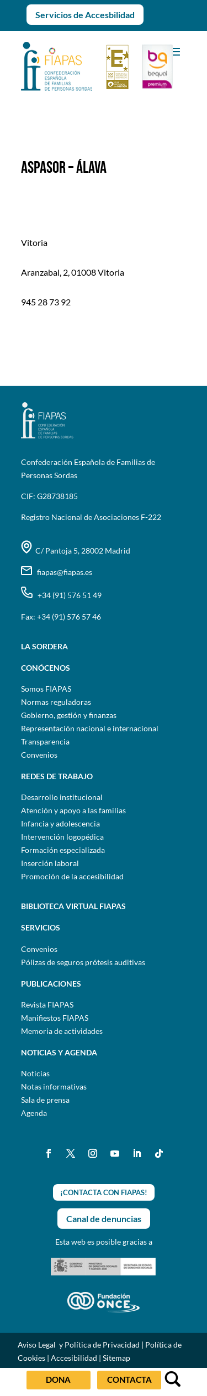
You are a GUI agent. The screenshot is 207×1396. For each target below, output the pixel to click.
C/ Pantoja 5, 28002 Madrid (75, 550)
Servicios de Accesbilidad (85, 14)
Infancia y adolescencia (60, 823)
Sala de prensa (45, 1099)
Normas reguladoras (56, 702)
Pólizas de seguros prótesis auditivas (83, 962)
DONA (58, 1379)
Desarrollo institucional (62, 797)
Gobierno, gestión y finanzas (68, 715)
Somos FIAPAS (46, 688)
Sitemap (116, 1357)
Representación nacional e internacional (89, 728)
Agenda (34, 1113)
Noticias (35, 1073)
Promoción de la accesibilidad (72, 876)
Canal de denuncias (103, 1218)
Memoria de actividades (62, 1031)
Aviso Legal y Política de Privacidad (79, 1344)
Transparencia (45, 741)
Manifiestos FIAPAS (54, 1017)
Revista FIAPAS (47, 1004)
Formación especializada (63, 850)
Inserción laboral (50, 863)
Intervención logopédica (62, 836)
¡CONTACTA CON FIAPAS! (103, 1192)
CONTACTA (129, 1379)
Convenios (39, 754)
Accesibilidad (74, 1357)
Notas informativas (54, 1086)
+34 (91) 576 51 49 (61, 595)
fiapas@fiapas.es (56, 572)
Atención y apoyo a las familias (73, 810)
